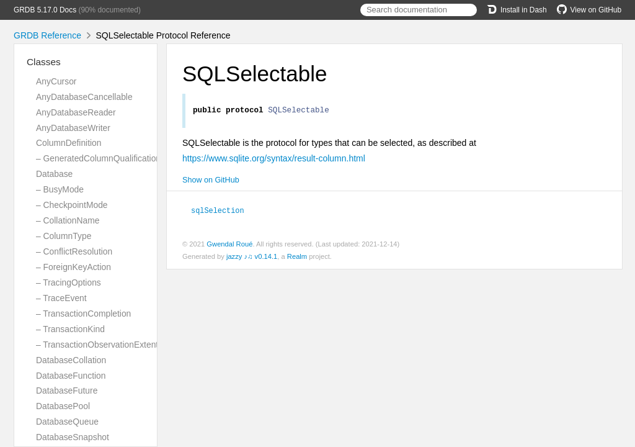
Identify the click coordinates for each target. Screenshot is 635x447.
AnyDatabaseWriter (73, 128)
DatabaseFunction (71, 376)
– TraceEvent (61, 298)
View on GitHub (589, 10)
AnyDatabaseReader (76, 112)
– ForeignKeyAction (73, 267)
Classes (44, 61)
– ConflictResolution (74, 251)
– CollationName (67, 220)
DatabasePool (63, 406)
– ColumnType (63, 236)
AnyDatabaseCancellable (84, 97)
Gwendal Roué (229, 245)
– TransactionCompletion (83, 313)
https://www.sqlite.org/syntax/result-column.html (273, 160)
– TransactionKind (70, 329)
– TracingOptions (68, 282)
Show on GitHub (210, 182)
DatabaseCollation (71, 360)
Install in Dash (517, 10)
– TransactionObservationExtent (97, 345)
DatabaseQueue (67, 422)
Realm (297, 257)
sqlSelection (223, 212)
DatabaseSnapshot (72, 437)
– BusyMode (60, 189)
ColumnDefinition (69, 143)
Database (54, 174)
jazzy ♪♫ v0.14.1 (251, 257)
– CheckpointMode (72, 205)
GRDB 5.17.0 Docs (45, 10)
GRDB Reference (47, 35)
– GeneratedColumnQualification (98, 158)
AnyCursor (56, 81)
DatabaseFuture (66, 390)
